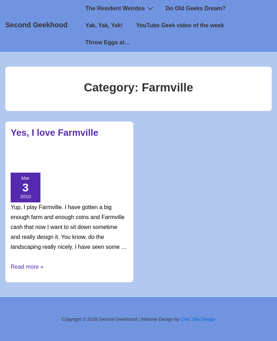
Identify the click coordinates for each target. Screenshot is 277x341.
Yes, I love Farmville (54, 132)
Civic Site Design (198, 319)
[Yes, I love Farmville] (102, 147)
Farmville (36, 163)
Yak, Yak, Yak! (104, 25)
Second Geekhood (36, 25)
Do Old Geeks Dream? (196, 8)
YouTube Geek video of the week (180, 25)
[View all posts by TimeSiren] (32, 147)
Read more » (27, 267)
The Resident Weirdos (120, 8)
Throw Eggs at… (107, 42)
